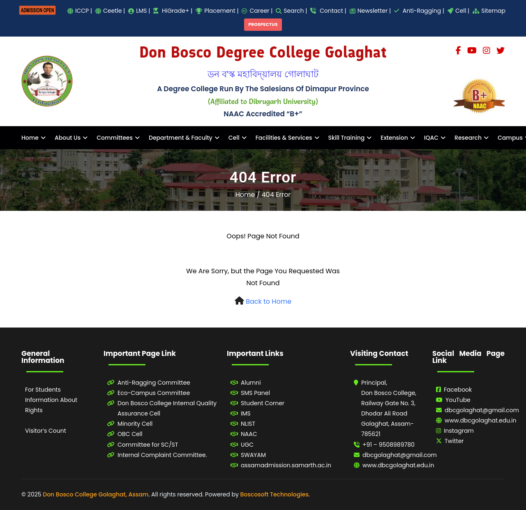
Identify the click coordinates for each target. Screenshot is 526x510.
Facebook (458, 389)
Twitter (454, 441)
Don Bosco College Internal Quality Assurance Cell (167, 408)
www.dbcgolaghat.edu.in (398, 465)
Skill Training (346, 138)
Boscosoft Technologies (274, 494)
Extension (394, 138)
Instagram (459, 431)
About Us (68, 138)
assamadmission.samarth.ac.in (286, 465)
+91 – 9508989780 (388, 445)
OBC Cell (130, 434)
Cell (234, 138)
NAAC (249, 434)
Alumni (251, 382)
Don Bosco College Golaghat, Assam (95, 494)
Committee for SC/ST (148, 445)
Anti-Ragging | (419, 11)
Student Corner (262, 403)
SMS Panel (255, 393)
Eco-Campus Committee (154, 393)
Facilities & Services (284, 138)
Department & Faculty (180, 138)
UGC (247, 445)
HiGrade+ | (172, 11)
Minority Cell (135, 424)
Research (468, 138)
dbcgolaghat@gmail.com (399, 455)
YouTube (458, 400)
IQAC (431, 138)
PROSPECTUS (263, 24)
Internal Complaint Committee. (162, 455)
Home (30, 138)
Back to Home (268, 301)
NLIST (248, 424)
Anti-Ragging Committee (154, 382)
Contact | (328, 11)
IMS (246, 413)
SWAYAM (253, 455)
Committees (115, 138)
